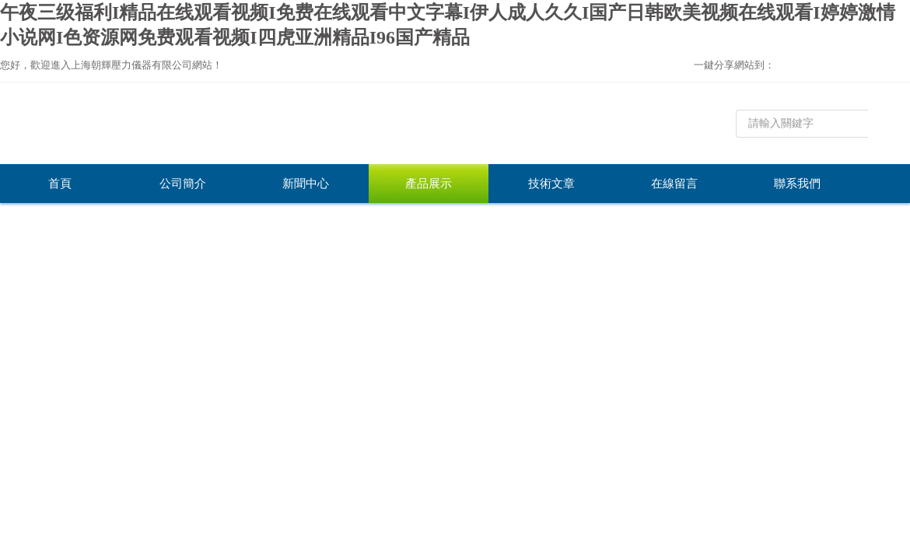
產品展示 (428, 183)
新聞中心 (305, 183)
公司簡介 (182, 183)
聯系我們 (797, 183)
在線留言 (674, 183)
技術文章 (551, 183)
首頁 (60, 183)
